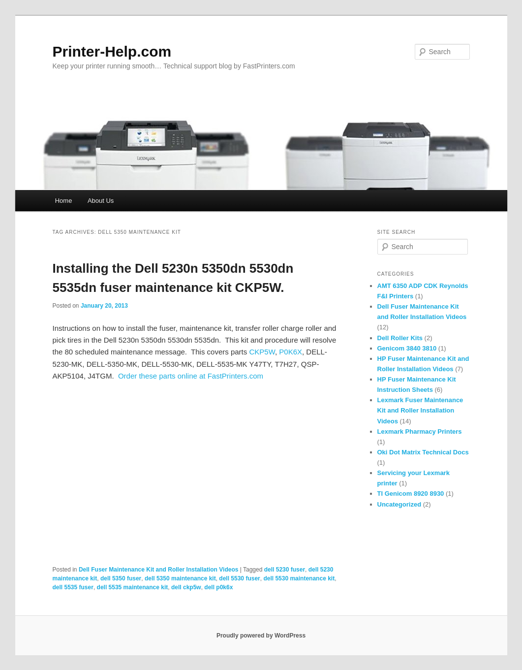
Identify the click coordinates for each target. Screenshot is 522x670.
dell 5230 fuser (284, 569)
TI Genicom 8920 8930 (410, 493)
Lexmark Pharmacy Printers (419, 431)
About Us (101, 200)
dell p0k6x (218, 587)
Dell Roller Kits (400, 338)
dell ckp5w (186, 587)
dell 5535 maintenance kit (132, 587)
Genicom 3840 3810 (407, 348)
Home (63, 200)
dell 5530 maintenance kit (299, 578)
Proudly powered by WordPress (261, 635)
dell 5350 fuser (120, 578)
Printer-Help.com (112, 51)
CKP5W (262, 352)
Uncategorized (399, 504)
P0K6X (290, 352)
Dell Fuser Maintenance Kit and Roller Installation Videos (159, 569)
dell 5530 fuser (239, 578)
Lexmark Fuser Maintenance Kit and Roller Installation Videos (420, 410)
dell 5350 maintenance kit (180, 578)
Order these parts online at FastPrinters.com (190, 376)
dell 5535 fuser (73, 587)
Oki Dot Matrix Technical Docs (423, 452)
